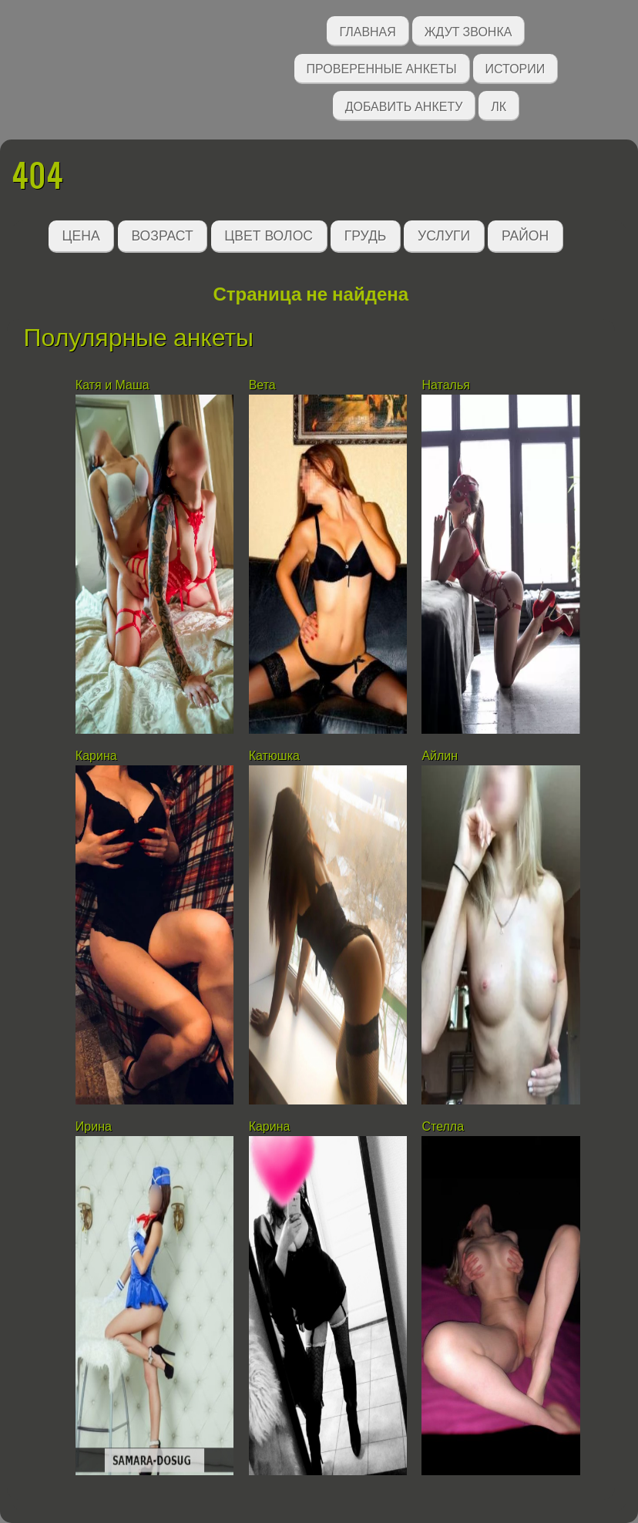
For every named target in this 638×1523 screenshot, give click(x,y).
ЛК (498, 105)
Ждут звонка (468, 30)
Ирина (94, 1126)
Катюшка (274, 755)
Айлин (439, 755)
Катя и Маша (112, 385)
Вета (262, 385)
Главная (367, 30)
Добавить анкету (404, 105)
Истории (515, 67)
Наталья (445, 385)
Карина (96, 755)
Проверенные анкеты (382, 67)
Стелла (442, 1126)
